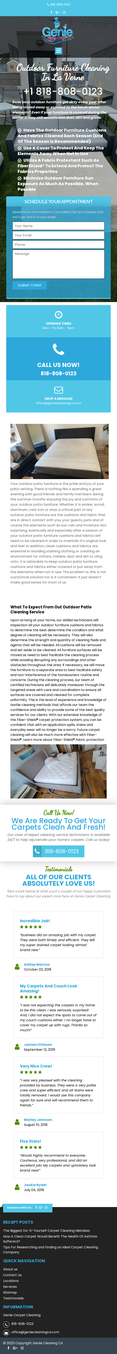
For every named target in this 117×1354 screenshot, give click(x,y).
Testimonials (13, 1298)
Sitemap (10, 1292)
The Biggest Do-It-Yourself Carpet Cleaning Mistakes (46, 1230)
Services (10, 1286)
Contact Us (12, 1275)
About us (10, 1269)
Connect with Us (19, 1208)
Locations (11, 1280)
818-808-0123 (60, 4)
